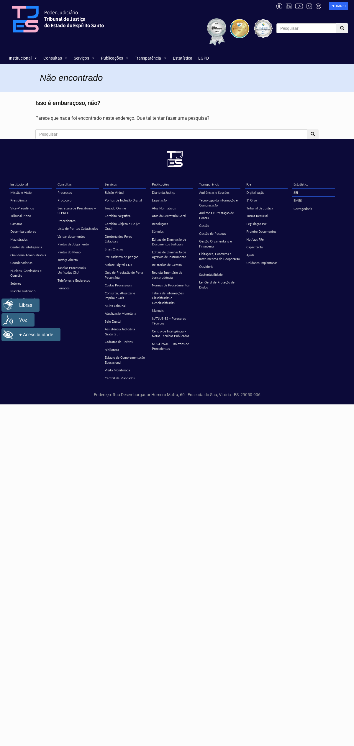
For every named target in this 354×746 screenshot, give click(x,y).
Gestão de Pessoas (212, 233)
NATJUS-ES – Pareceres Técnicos (169, 321)
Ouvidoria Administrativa (28, 255)
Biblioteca (112, 350)
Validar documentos (71, 236)
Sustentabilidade (211, 274)
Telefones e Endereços (74, 280)
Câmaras (16, 224)
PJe (248, 184)
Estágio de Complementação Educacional (125, 359)
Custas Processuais (118, 285)
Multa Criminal (115, 306)
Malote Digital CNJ (118, 265)
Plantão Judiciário (22, 291)
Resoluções (160, 224)
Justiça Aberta (68, 260)
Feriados (64, 288)
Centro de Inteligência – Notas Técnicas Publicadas (170, 333)
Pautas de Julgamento (73, 244)
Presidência (18, 200)
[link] (338, 6)
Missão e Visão (21, 192)
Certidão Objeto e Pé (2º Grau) (122, 226)
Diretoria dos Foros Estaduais (118, 239)
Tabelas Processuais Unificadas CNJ (72, 270)
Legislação (159, 200)
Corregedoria (303, 209)
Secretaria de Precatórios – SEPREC (77, 210)
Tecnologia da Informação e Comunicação (218, 202)
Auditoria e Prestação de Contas (216, 215)
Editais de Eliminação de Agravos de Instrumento (169, 254)
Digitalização (255, 192)
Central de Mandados (120, 378)
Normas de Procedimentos (171, 285)
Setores (15, 283)
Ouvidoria (206, 266)
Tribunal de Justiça (259, 208)
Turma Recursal (257, 216)
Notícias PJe (255, 239)
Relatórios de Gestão (167, 265)
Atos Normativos (164, 208)
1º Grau (251, 200)
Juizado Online (115, 208)
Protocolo (64, 200)
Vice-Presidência (22, 208)
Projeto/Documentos (261, 231)
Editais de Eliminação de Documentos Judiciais (169, 241)
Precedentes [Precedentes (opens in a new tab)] (67, 221)
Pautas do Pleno (69, 252)
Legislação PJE (256, 224)
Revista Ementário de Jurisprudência (167, 274)
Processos (65, 192)
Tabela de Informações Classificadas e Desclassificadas (168, 298)
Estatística (182, 58)
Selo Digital (113, 321)
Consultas (55, 58)
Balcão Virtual (114, 192)
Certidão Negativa (117, 216)
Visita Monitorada (117, 370)
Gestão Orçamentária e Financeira (215, 243)
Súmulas (158, 231)
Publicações (115, 58)
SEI (296, 192)
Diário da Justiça (163, 192)
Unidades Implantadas (261, 263)
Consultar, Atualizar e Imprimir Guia (120, 295)
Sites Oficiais (114, 249)
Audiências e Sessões (214, 192)
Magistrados (19, 239)
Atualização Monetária (120, 313)
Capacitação (254, 247)
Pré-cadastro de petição (121, 257)
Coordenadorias (21, 263)
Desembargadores (23, 231)
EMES (298, 200)
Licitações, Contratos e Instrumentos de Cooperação (219, 256)
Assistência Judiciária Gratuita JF (120, 331)
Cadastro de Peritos (119, 342)
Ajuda (250, 255)
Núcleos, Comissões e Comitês (26, 273)
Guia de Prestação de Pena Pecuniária (124, 274)
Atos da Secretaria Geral (169, 216)
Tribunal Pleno (20, 216)
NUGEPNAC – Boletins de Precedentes (170, 346)
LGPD (203, 58)
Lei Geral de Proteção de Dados (217, 284)
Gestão (204, 225)
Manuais (158, 310)
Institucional (23, 58)
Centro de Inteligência (26, 247)
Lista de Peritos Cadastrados (78, 228)
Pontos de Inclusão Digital (123, 200)
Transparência (151, 58)
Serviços (84, 58)
